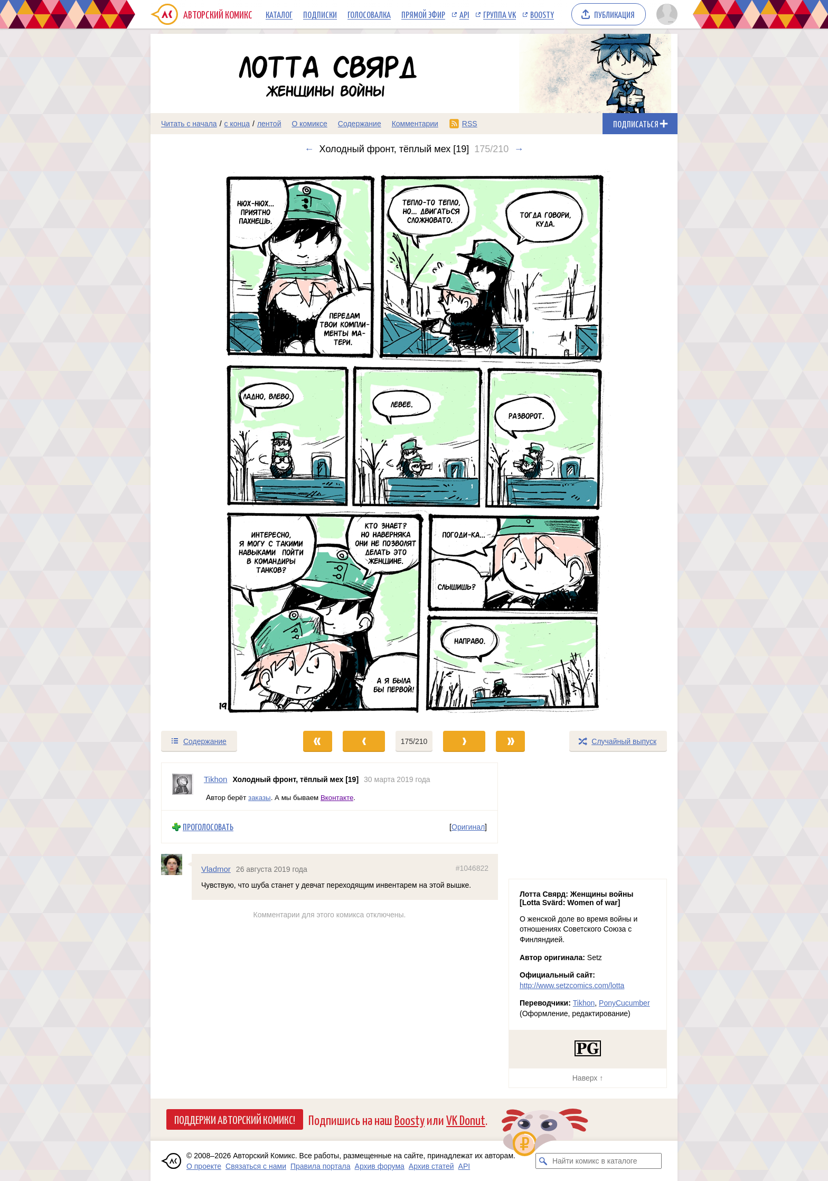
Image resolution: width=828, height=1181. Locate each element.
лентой (269, 123)
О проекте (203, 1166)
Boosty (542, 14)
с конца (237, 123)
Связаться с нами (255, 1166)
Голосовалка (369, 14)
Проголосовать (208, 826)
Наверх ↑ (587, 1078)
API (464, 14)
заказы (259, 797)
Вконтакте (337, 797)
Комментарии (415, 123)
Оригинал (468, 826)
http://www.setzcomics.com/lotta (572, 985)
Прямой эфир (423, 14)
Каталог (279, 14)
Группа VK (499, 14)
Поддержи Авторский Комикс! (234, 1119)
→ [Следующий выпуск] (518, 149)
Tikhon (584, 1003)
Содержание (359, 123)
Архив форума (379, 1166)
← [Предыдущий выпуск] (309, 149)
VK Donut (465, 1119)
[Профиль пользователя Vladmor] (176, 864)
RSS (469, 123)
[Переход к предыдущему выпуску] (216, 442)
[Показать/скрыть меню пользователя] (665, 14)
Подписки (320, 14)
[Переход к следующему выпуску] (414, 442)
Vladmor (216, 868)
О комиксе (309, 123)
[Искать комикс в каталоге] (543, 1161)
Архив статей (431, 1166)
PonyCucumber (624, 1003)
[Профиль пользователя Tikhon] (182, 786)
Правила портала (320, 1166)
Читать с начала (189, 123)
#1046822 (472, 868)
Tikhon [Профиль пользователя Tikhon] (215, 779)
